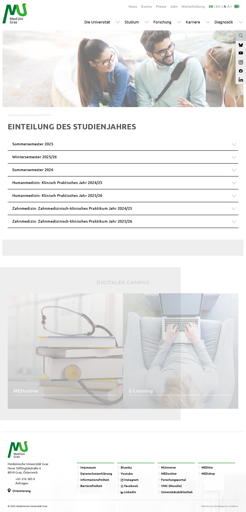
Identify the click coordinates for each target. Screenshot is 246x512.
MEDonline (169, 473)
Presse (161, 6)
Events (146, 6)
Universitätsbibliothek (177, 492)
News (133, 6)
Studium (132, 21)
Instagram (130, 479)
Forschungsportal (173, 479)
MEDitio (207, 467)
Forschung (162, 21)
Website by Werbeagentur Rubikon (219, 506)
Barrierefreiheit (91, 486)
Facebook (129, 486)
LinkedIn (128, 492)
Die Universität (97, 21)
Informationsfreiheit (94, 479)
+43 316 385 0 (25, 479)
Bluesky (126, 467)
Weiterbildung (193, 6)
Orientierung (21, 491)
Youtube (127, 473)
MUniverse (168, 467)
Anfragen (21, 483)
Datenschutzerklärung (96, 473)
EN (218, 6)
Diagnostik (223, 21)
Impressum (88, 467)
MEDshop (208, 473)
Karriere (193, 21)
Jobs (174, 6)
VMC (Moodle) (171, 486)
